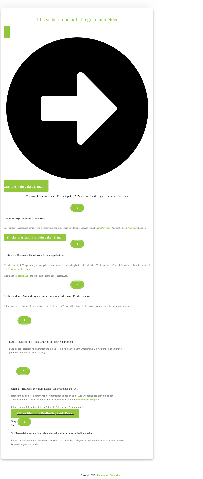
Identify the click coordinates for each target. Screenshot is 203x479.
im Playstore (104, 228)
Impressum (102, 475)
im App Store (131, 228)
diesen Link (23, 276)
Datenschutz (115, 475)
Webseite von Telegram (18, 269)
